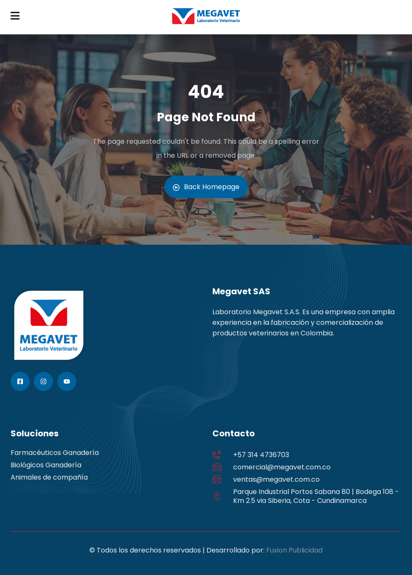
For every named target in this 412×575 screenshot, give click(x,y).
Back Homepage (206, 187)
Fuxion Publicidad (294, 550)
